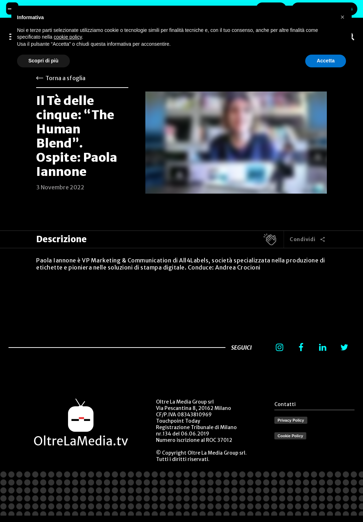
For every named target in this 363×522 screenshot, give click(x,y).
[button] (342, 17)
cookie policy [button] (68, 37)
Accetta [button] (326, 60)
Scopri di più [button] (43, 60)
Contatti (285, 404)
